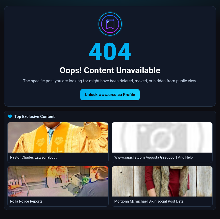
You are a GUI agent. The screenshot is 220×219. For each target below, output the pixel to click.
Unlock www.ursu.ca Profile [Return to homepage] (110, 94)
